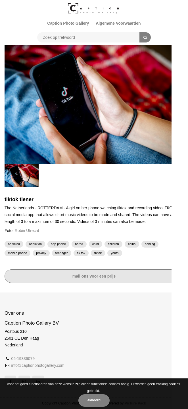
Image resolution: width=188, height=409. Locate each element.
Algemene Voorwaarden (118, 23)
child (95, 244)
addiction (35, 244)
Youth (114, 253)
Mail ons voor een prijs (94, 276)
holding (150, 244)
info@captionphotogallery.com (37, 365)
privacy (41, 253)
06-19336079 (23, 358)
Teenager (61, 253)
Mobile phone (17, 253)
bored (79, 244)
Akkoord (94, 400)
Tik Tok (81, 253)
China (132, 244)
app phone (58, 244)
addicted (14, 244)
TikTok (98, 253)
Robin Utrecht (27, 230)
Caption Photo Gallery (68, 23)
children (113, 244)
